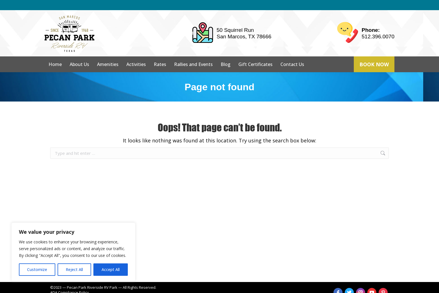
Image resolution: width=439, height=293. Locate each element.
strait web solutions (141, 287)
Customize (37, 269)
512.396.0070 (378, 26)
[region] (73, 252)
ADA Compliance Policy (69, 282)
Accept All (111, 269)
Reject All (74, 269)
